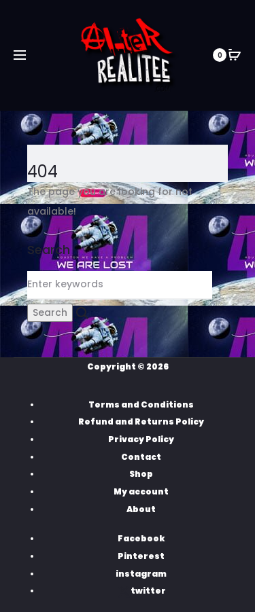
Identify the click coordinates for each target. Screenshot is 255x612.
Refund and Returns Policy (141, 421)
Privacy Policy (141, 439)
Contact (141, 457)
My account (141, 491)
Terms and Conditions (141, 404)
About (141, 509)
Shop (141, 474)
